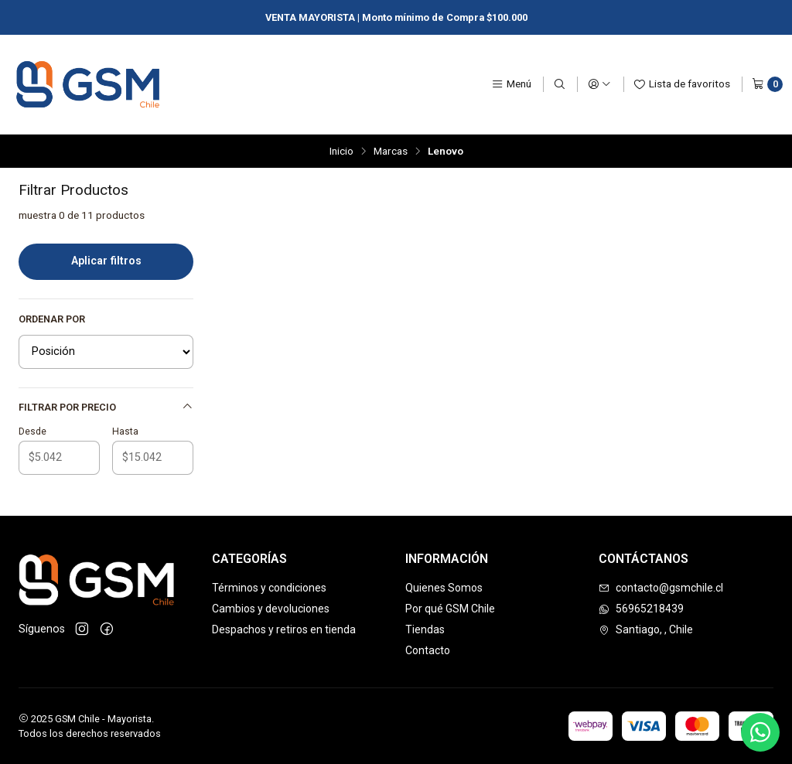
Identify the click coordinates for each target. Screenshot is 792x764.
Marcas (391, 151)
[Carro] (767, 84)
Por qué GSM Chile (450, 608)
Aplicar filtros (106, 261)
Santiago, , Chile (646, 629)
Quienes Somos (444, 588)
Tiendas (425, 629)
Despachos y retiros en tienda (284, 629)
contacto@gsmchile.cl (661, 588)
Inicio (341, 151)
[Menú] (511, 84)
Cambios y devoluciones (270, 608)
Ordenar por (52, 319)
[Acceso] (599, 84)
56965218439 (641, 608)
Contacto (427, 650)
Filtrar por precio (106, 407)
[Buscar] (559, 84)
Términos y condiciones (269, 588)
